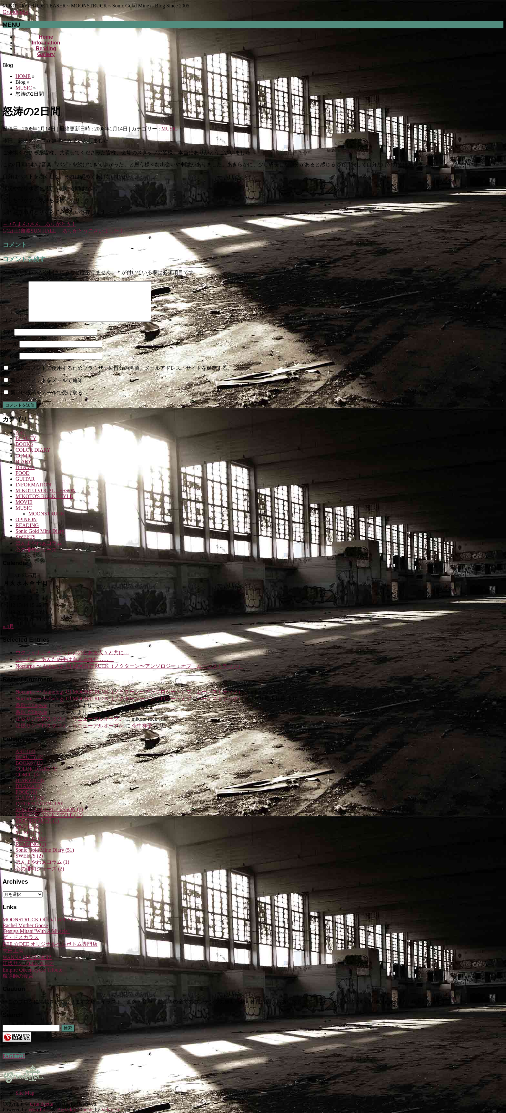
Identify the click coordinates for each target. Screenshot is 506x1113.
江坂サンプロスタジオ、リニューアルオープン (69, 726)
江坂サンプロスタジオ (28, 971)
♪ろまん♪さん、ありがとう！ (39, 224)
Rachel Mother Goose (25, 933)
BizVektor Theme (75, 1109)
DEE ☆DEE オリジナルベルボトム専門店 (50, 952)
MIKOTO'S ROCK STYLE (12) (49, 823)
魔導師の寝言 (18, 983)
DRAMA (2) (28, 794)
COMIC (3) (27, 782)
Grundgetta (15, 12)
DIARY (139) (29, 788)
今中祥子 (142, 733)
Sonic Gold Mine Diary (39, 539)
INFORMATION (33, 492)
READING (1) (30, 852)
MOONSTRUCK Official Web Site (39, 927)
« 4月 (8, 634)
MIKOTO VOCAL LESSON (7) (49, 817)
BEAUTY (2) (29, 765)
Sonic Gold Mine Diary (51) (44, 857)
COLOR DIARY (32, 457)
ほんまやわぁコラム (38, 550)
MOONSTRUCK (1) (37, 828)
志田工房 (13, 958)
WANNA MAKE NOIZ (27, 965)
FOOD (22, 481)
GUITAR (25, 486)
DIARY (23, 469)
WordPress (39, 1109)
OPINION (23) (30, 846)
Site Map (24, 1093)
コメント (15, 328)
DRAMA (25, 475)
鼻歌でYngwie (31, 713)
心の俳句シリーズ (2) (39, 876)
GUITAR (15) (30, 805)
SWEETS (25, 544)
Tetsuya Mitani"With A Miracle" (36, 939)
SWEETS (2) (29, 863)
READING (27, 533)
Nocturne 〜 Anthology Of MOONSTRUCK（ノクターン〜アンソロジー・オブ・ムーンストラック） (129, 673)
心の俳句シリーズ (36, 557)
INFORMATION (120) (39, 811)
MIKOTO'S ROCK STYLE (44, 504)
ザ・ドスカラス (21, 945)
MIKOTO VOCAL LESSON (45, 498)
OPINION (26, 527)
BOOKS (24, 452)
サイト (10, 363)
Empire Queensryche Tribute (32, 977)
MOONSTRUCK (46, 521)
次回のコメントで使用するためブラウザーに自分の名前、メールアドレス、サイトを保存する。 (121, 376)
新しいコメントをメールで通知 (46, 388)
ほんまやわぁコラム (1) (42, 869)
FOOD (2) (26, 799)
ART (20, 440)
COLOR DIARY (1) (36, 776)
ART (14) (25, 759)
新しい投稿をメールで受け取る (46, 400)
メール (10, 351)
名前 (8, 339)
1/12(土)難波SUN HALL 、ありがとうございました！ (67, 231)
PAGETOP (14, 1056)
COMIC (23, 463)
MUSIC (169, 128)
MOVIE (23, 510)
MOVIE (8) (27, 834)
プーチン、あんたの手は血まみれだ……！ (64, 667)
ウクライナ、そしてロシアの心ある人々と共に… (72, 660)
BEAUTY (25, 446)
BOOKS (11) (29, 770)
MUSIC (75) (28, 840)
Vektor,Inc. (112, 1109)
